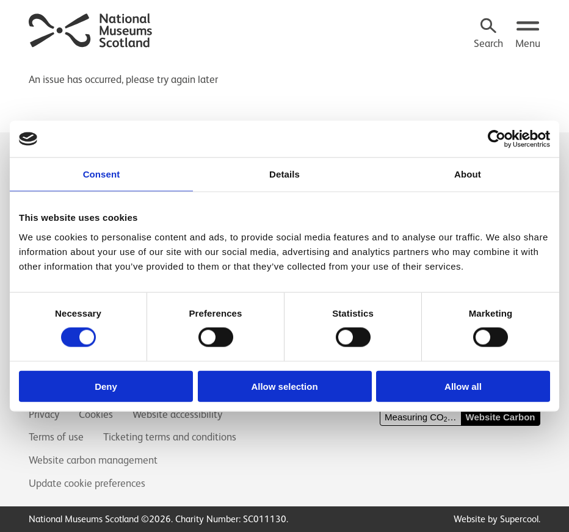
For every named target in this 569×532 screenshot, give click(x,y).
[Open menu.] (527, 35)
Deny (106, 386)
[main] (284, 73)
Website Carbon (500, 417)
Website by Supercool (496, 519)
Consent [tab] (101, 174)
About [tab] (467, 174)
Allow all (463, 386)
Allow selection (284, 386)
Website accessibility (177, 414)
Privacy (44, 414)
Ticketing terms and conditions (169, 437)
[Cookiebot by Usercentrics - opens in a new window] (496, 139)
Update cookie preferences (87, 483)
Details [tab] (284, 174)
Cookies (96, 414)
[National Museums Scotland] (91, 29)
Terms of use (56, 437)
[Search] (488, 35)
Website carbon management (93, 460)
